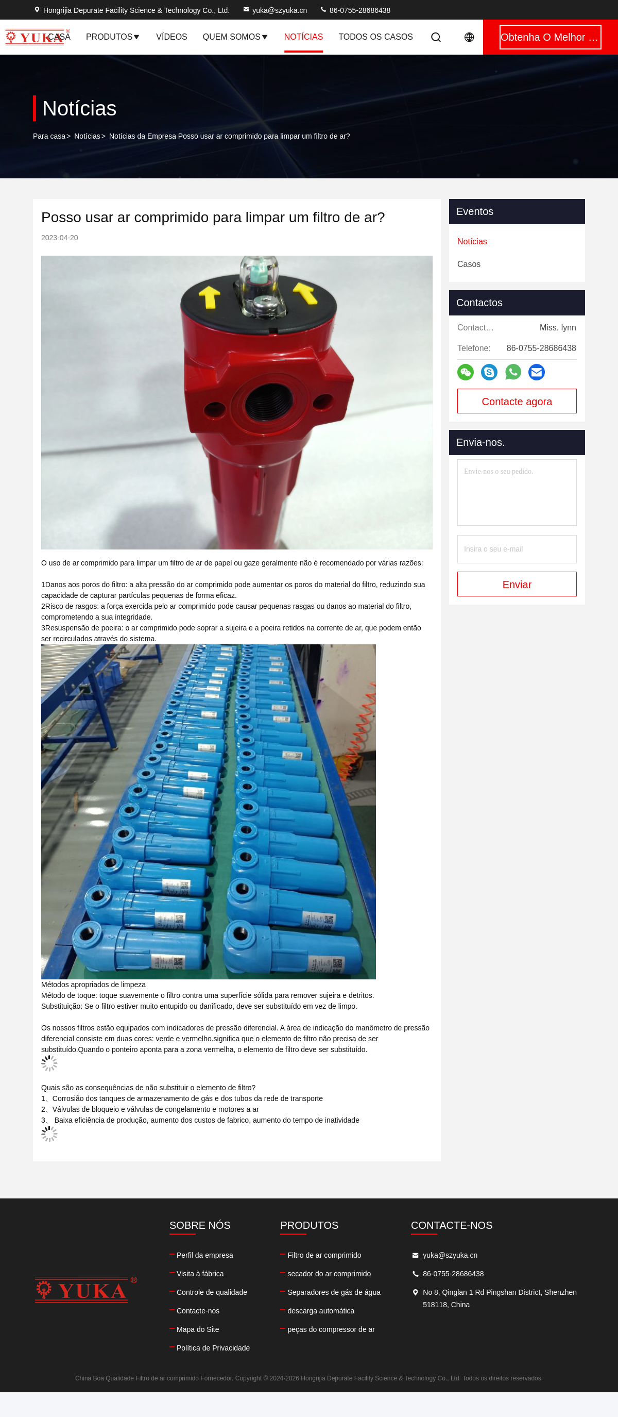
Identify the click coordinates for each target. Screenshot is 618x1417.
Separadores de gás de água (334, 1292)
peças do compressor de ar (331, 1329)
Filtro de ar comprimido (324, 1255)
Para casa (49, 136)
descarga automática (320, 1311)
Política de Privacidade (213, 1348)
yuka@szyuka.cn (274, 10)
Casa (59, 36)
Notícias (87, 136)
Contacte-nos (198, 1311)
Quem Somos (236, 36)
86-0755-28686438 (354, 10)
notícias (303, 36)
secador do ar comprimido (329, 1274)
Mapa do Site (198, 1329)
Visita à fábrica (200, 1274)
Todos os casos (375, 36)
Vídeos (171, 36)
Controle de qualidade (212, 1292)
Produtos (113, 36)
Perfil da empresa (205, 1255)
